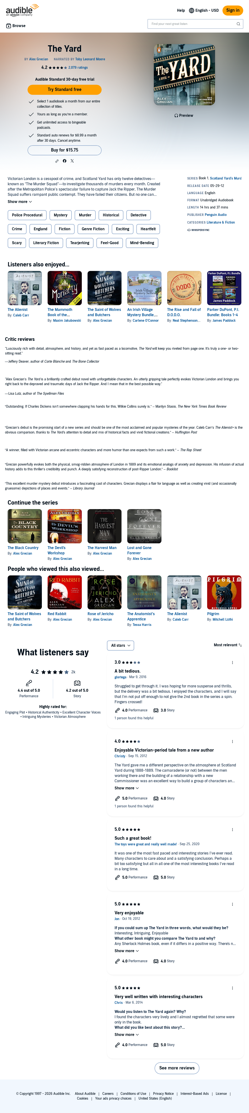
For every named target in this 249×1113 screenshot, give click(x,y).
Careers (108, 1094)
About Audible (85, 1094)
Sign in (232, 10)
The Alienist (18, 309)
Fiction (64, 229)
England (40, 229)
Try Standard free (65, 89)
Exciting (122, 229)
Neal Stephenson (185, 321)
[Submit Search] (239, 24)
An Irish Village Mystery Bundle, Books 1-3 (141, 315)
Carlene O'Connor (146, 321)
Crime (17, 229)
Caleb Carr (21, 315)
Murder (85, 215)
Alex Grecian (102, 321)
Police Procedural (27, 215)
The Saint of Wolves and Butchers (24, 617)
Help (181, 10)
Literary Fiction (46, 243)
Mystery (60, 215)
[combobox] (195, 24)
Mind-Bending (142, 243)
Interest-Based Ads (195, 1094)
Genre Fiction (93, 229)
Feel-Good (110, 243)
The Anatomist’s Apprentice (141, 617)
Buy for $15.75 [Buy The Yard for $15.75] (64, 150)
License (221, 1094)
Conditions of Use (133, 1094)
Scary (17, 243)
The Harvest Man (102, 547)
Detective (139, 215)
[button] (57, 161)
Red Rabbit (57, 614)
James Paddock (224, 321)
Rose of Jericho (101, 614)
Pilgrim (213, 614)
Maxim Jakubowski (67, 321)
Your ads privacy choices (113, 1098)
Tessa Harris (142, 625)
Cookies (82, 1098)
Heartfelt (148, 229)
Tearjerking (79, 243)
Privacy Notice (163, 1094)
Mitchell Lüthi (223, 620)
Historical (111, 215)
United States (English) (155, 1098)
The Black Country (23, 547)
